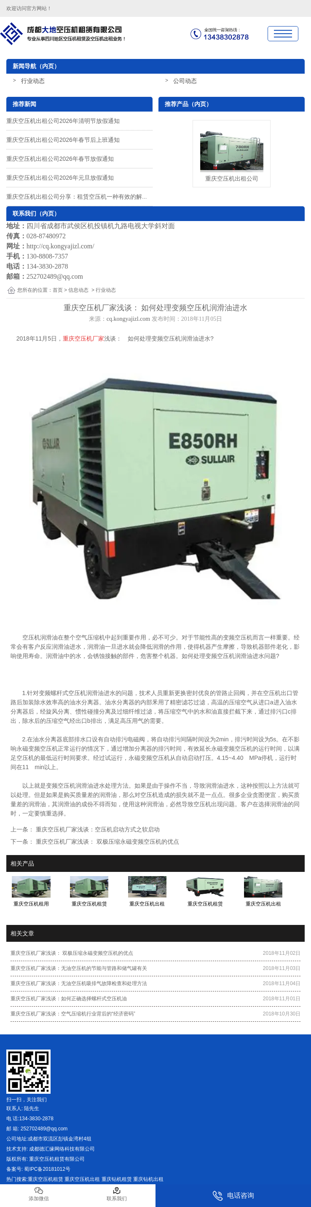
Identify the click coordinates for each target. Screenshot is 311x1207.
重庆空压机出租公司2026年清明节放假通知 (63, 120)
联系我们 (117, 1194)
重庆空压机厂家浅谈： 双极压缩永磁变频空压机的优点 (106, 841)
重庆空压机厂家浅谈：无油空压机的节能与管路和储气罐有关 (79, 968)
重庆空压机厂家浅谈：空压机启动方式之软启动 (97, 829)
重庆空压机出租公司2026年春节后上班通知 (63, 139)
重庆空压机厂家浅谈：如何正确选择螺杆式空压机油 (69, 999)
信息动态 (78, 290)
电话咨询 (233, 1196)
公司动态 (185, 80)
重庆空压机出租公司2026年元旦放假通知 (60, 177)
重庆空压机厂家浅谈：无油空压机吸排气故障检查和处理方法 (79, 983)
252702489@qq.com (55, 276)
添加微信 (39, 1194)
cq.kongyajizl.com (128, 319)
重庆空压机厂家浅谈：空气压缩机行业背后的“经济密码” (73, 1014)
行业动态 (33, 80)
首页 (58, 290)
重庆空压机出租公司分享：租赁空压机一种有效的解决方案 (83, 196)
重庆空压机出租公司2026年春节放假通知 (60, 158)
